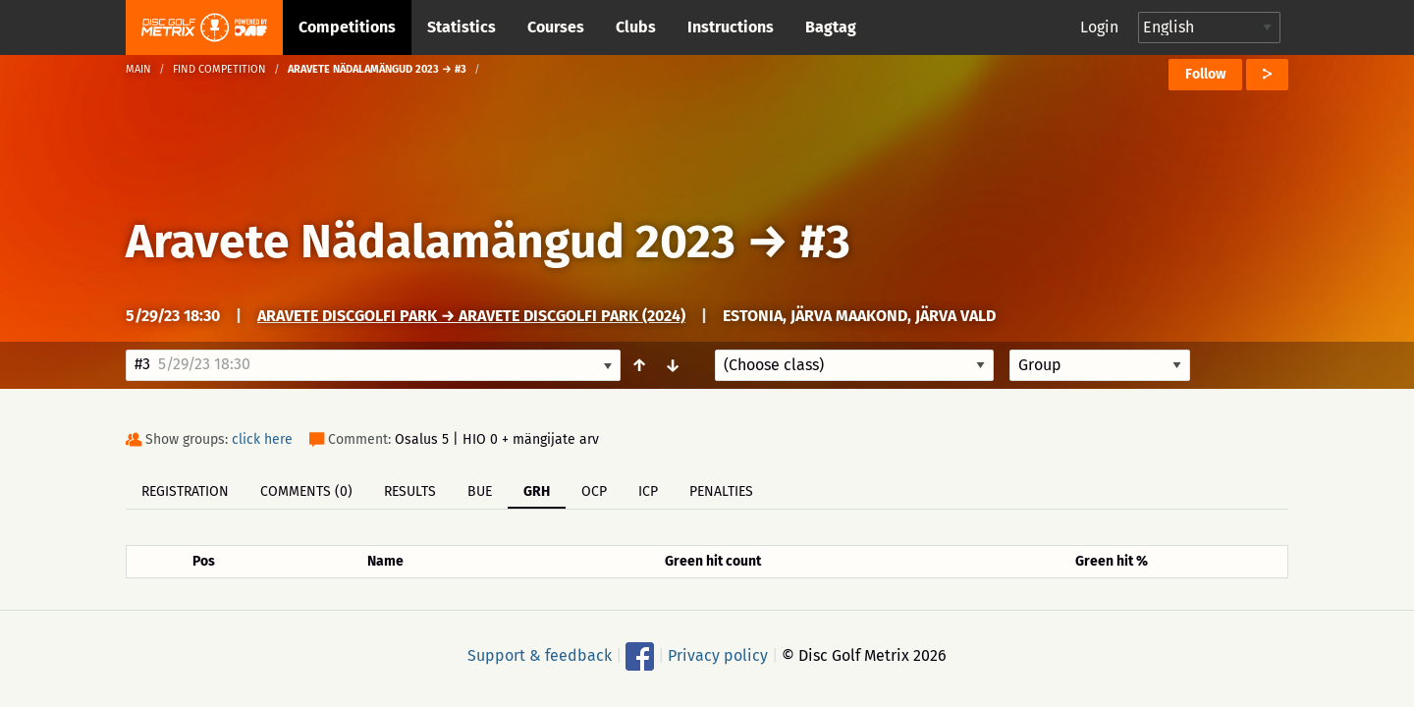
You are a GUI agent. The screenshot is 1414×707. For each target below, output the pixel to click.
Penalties (721, 491)
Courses (555, 27)
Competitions (347, 27)
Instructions (730, 27)
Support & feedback (539, 655)
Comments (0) (306, 491)
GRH (536, 491)
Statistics (461, 27)
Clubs (636, 27)
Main (138, 69)
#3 (824, 241)
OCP (594, 491)
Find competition (219, 69)
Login (1099, 27)
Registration (185, 491)
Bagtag (830, 27)
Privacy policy (718, 655)
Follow (1205, 74)
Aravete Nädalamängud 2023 (430, 241)
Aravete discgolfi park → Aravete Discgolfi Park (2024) (471, 315)
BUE (479, 491)
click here (262, 439)
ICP (648, 491)
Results (410, 491)
